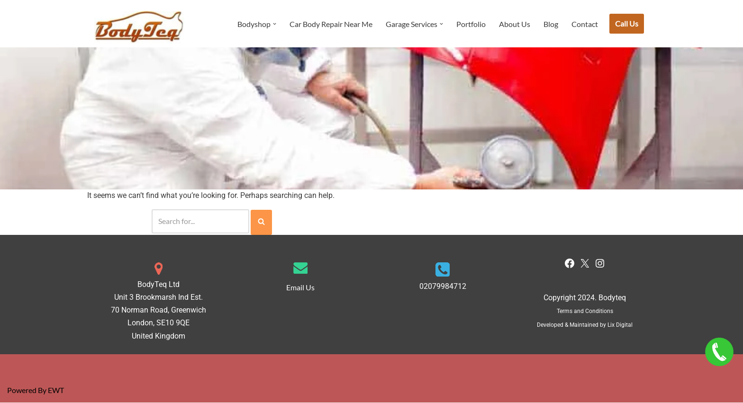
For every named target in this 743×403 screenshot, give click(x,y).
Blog (551, 23)
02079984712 (442, 286)
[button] (274, 24)
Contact (584, 23)
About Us (514, 23)
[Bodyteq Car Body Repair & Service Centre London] (139, 27)
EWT (56, 390)
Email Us (300, 287)
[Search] (200, 222)
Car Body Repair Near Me (331, 23)
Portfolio (471, 23)
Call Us (626, 23)
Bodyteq (612, 298)
